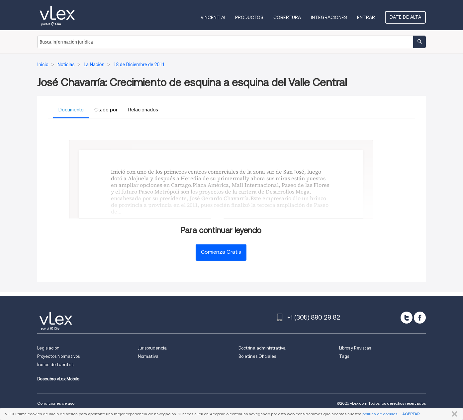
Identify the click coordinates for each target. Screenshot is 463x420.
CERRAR (453, 414)
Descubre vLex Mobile (58, 378)
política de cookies (379, 414)
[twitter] (407, 318)
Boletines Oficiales (257, 356)
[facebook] (420, 318)
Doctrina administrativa (262, 348)
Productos (249, 17)
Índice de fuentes (55, 364)
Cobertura (287, 17)
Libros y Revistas (355, 348)
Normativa (148, 356)
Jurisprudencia (152, 348)
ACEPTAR (410, 414)
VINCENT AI (213, 17)
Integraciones (329, 17)
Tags (344, 356)
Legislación (48, 348)
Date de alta (405, 17)
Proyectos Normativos (58, 356)
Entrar (366, 17)
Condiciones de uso (55, 403)
